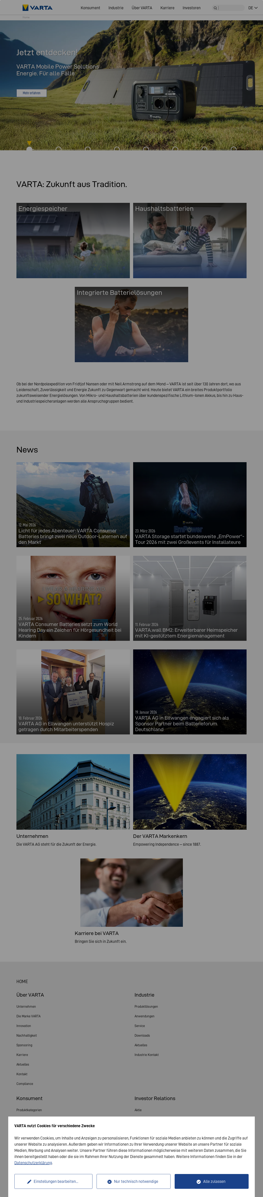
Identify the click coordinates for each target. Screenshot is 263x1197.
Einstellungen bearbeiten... (56, 1181)
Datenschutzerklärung (33, 1162)
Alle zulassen (214, 1181)
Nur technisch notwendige (136, 1181)
